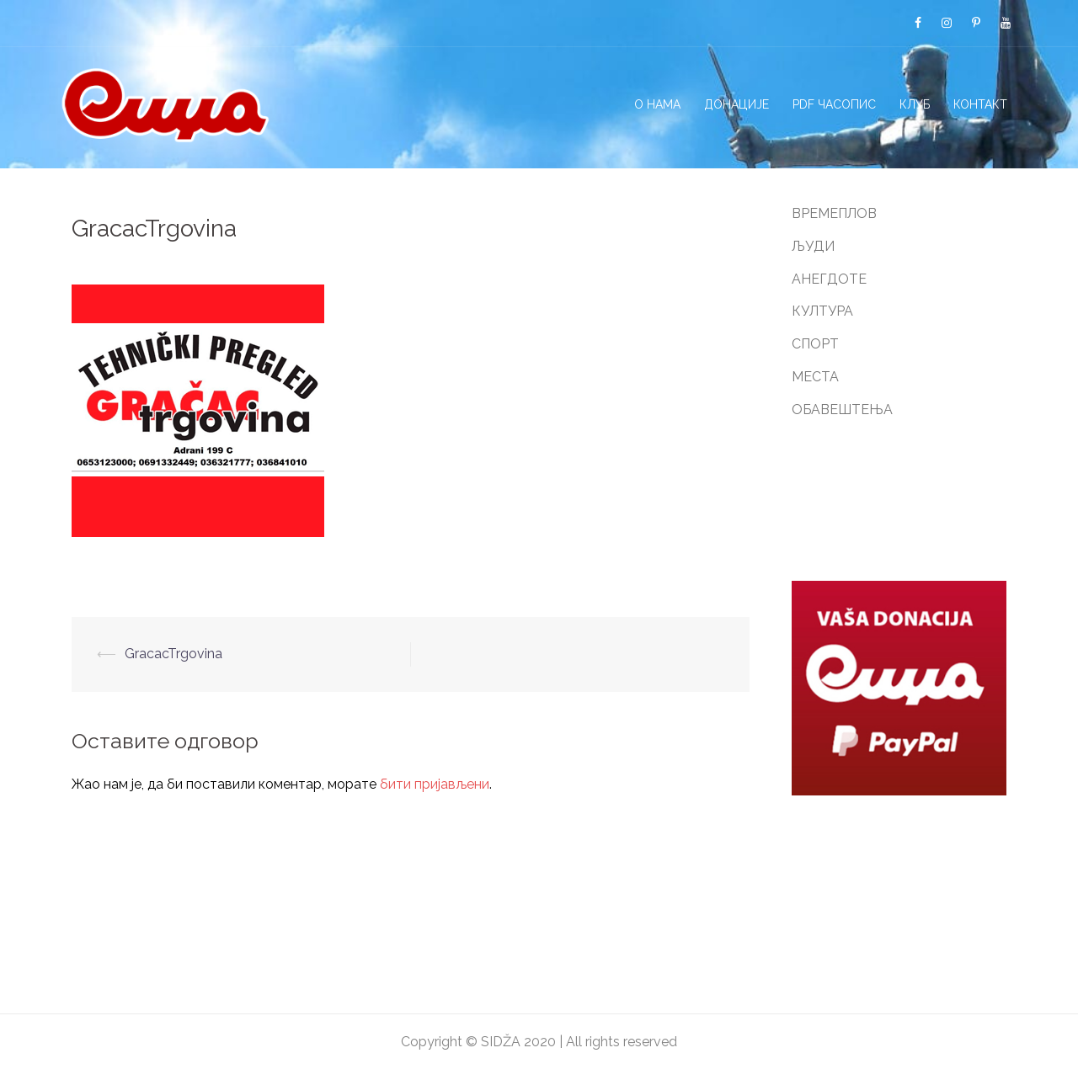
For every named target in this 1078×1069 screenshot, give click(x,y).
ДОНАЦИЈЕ (736, 104)
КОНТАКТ (980, 104)
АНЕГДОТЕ (829, 279)
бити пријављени (434, 784)
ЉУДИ (813, 246)
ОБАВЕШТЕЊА (842, 409)
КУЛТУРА (822, 311)
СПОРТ (815, 344)
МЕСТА (815, 377)
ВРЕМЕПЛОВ (834, 213)
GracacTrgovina (173, 654)
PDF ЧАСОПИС (834, 104)
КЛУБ (914, 104)
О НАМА (657, 104)
